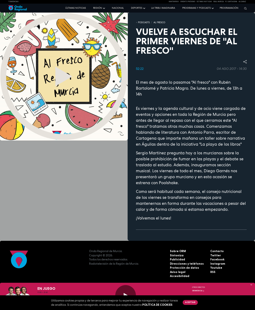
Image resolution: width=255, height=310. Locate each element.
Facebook (217, 259)
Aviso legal (177, 272)
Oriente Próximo (187, 2)
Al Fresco (159, 22)
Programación (229, 7)
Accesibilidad (179, 276)
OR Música (198, 291)
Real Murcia (218, 2)
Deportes (136, 7)
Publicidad (177, 259)
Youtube (216, 267)
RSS (212, 272)
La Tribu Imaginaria (163, 7)
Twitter (215, 255)
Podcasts (144, 22)
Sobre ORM (178, 251)
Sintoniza (177, 255)
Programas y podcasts (196, 7)
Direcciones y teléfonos (187, 263)
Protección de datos (184, 267)
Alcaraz (242, 2)
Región (97, 7)
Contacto (217, 251)
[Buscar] (244, 8)
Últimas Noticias (204, 2)
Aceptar (190, 302)
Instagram (217, 263)
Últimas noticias (75, 7)
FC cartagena (231, 2)
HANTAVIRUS (174, 2)
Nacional (118, 7)
